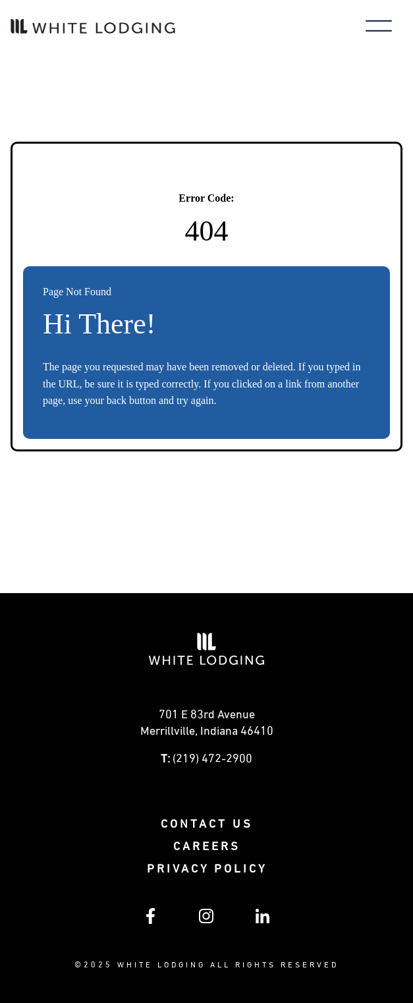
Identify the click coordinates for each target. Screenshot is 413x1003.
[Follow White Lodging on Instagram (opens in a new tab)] (206, 920)
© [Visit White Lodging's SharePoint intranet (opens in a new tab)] (79, 965)
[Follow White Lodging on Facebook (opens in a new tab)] (150, 921)
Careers (206, 847)
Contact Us (207, 824)
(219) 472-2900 (212, 759)
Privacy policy (207, 869)
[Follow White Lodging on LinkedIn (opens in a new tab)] (262, 920)
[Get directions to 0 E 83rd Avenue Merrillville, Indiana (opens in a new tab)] (206, 727)
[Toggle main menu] (378, 27)
